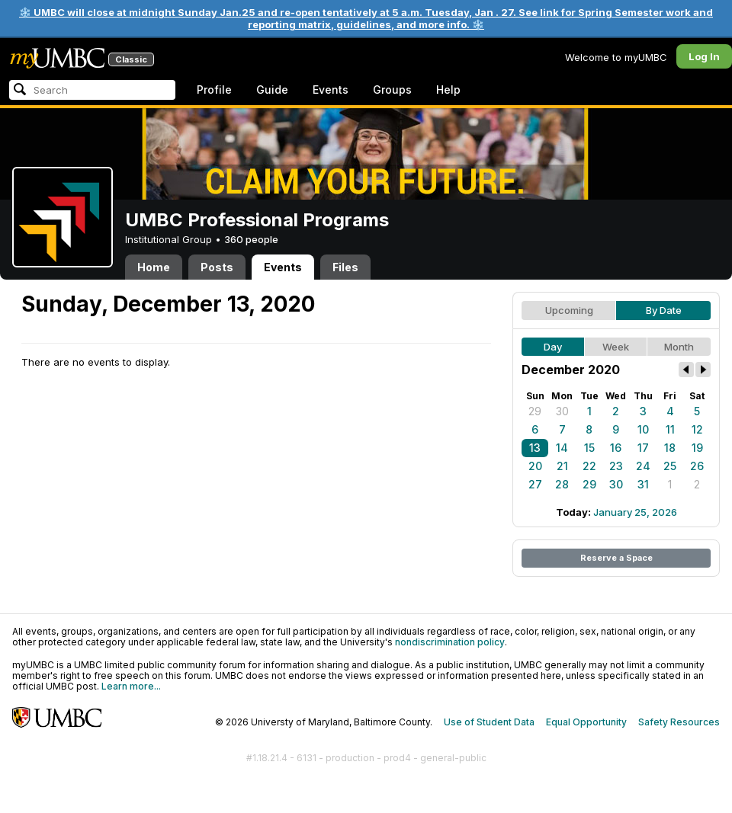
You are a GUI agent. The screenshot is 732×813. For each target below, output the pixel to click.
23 (616, 465)
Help (448, 89)
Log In (704, 56)
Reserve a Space (616, 557)
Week (615, 347)
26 (697, 465)
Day (553, 347)
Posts (217, 267)
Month (679, 347)
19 (697, 447)
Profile (214, 89)
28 (562, 484)
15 (589, 447)
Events (330, 89)
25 (669, 465)
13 (535, 447)
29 (534, 411)
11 (670, 429)
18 (670, 447)
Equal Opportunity (586, 722)
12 (697, 429)
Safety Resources (679, 722)
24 (643, 465)
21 (562, 465)
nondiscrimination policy (450, 642)
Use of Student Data (489, 722)
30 (562, 411)
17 (643, 447)
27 (535, 484)
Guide (272, 89)
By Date (664, 310)
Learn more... (131, 686)
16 (615, 447)
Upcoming (569, 310)
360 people (251, 239)
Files (345, 267)
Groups (392, 89)
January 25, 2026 (635, 512)
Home (153, 267)
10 (643, 429)
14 (562, 447)
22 (589, 465)
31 (643, 484)
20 (535, 465)
